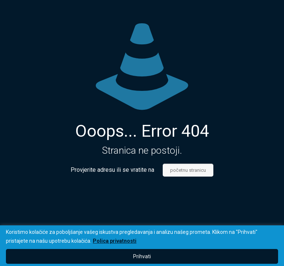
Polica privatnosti (114, 241)
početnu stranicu (188, 170)
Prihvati (142, 256)
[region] (142, 245)
